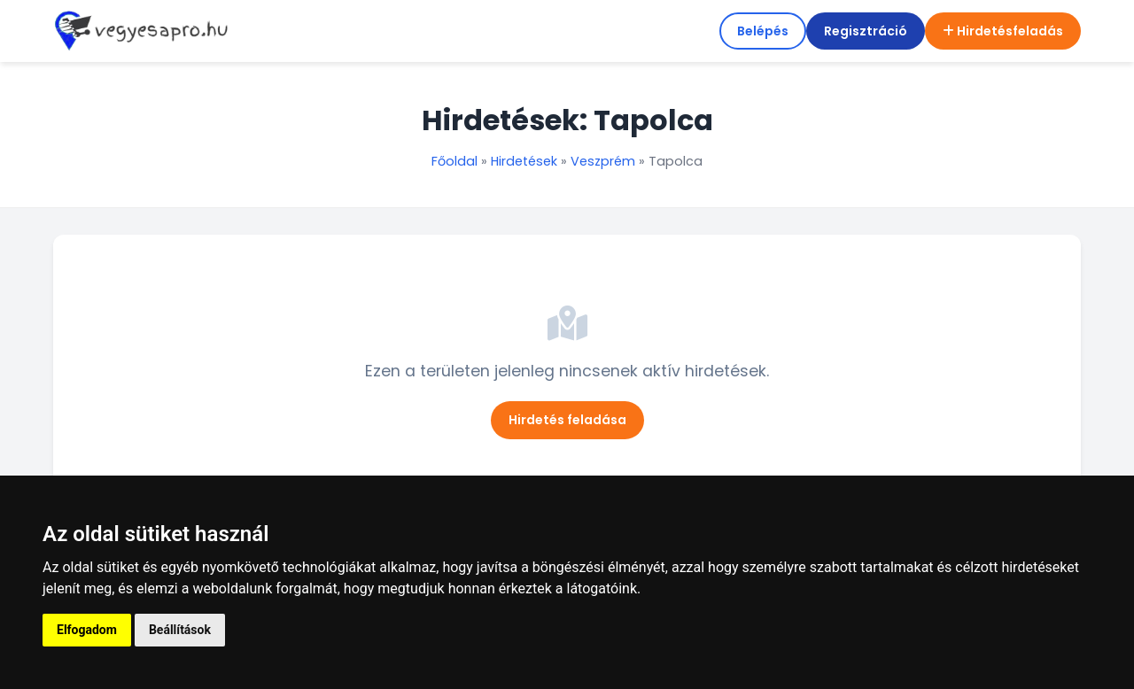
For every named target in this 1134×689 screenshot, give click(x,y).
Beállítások (180, 630)
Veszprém (603, 161)
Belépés (762, 31)
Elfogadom (87, 630)
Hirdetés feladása (567, 420)
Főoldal (454, 161)
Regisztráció (865, 31)
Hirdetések (524, 161)
